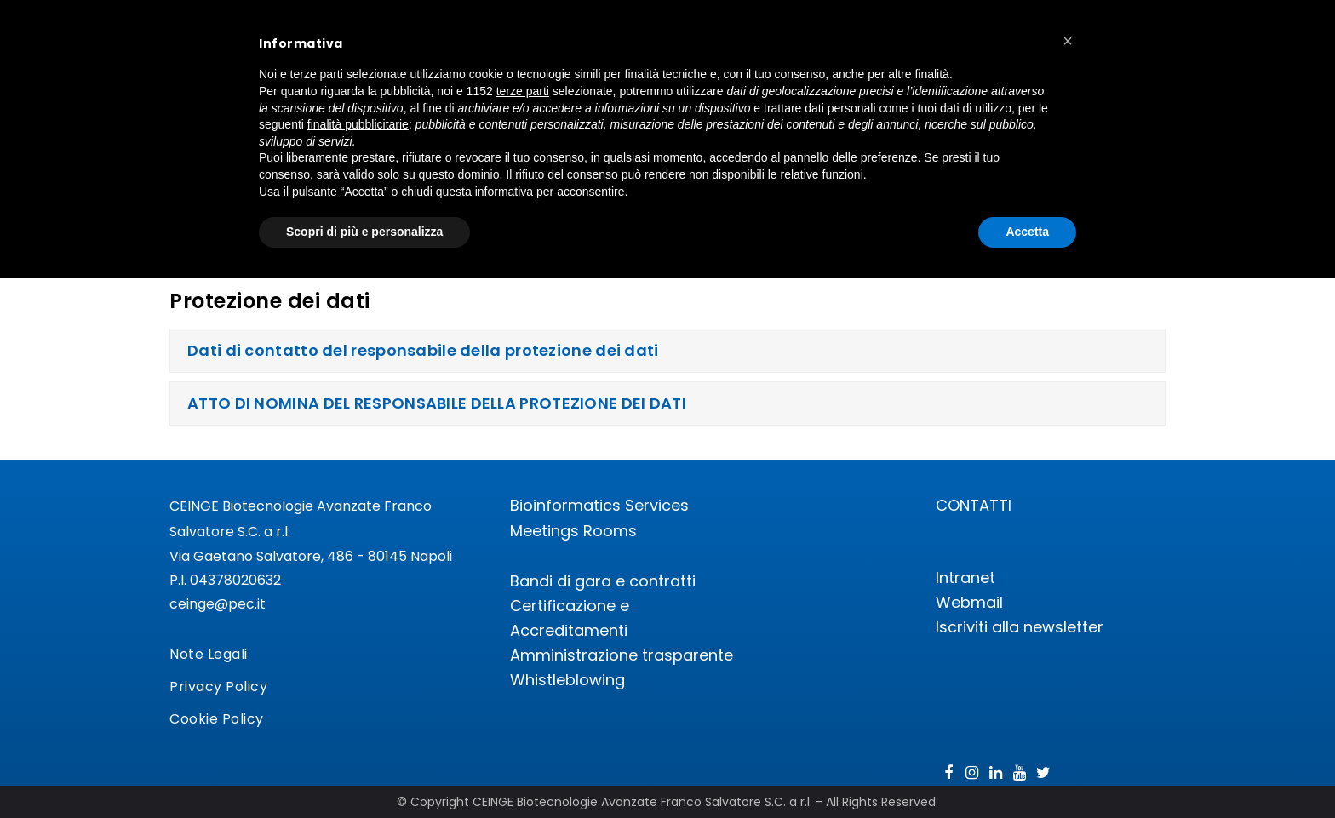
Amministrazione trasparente (621, 655)
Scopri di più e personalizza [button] (364, 231)
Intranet (965, 577)
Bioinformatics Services (599, 505)
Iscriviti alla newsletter (1019, 627)
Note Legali (208, 654)
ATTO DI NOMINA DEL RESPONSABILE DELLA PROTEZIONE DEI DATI (436, 403)
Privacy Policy (218, 686)
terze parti (522, 91)
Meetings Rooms (573, 530)
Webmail (969, 602)
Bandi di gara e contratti (603, 581)
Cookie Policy (216, 719)
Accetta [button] (1027, 231)
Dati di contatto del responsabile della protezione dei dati (423, 350)
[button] (1067, 40)
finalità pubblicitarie (358, 124)
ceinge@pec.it (217, 604)
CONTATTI (973, 505)
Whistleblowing (567, 679)
